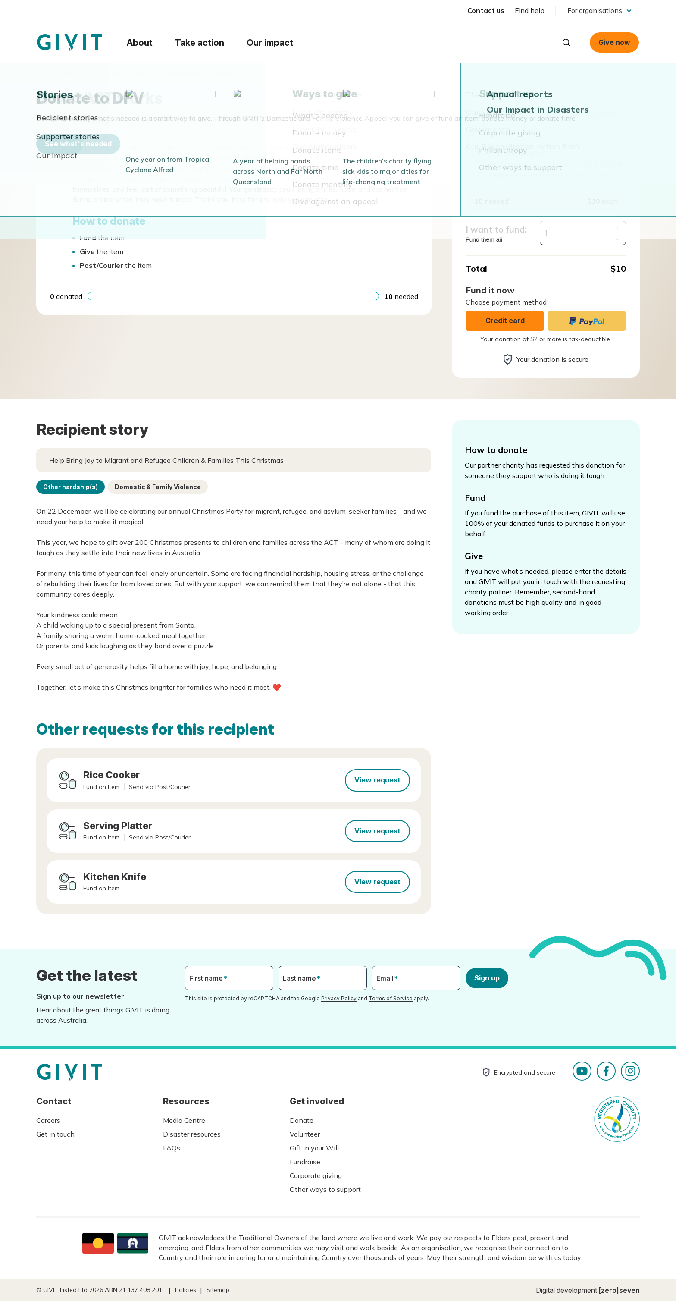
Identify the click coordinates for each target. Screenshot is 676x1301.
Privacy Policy (339, 998)
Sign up (487, 978)
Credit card (505, 320)
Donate (301, 1120)
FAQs (171, 1148)
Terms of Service (391, 998)
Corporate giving (316, 1175)
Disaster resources (192, 1134)
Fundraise (305, 1161)
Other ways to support (325, 1189)
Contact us (485, 10)
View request (377, 780)
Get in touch (55, 1134)
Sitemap (218, 1290)
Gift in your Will (314, 1148)
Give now (614, 42)
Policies (185, 1290)
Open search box (566, 43)
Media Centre (184, 1120)
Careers (48, 1120)
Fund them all (484, 239)
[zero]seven (619, 1290)
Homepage (69, 42)
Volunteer (305, 1134)
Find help (530, 10)
